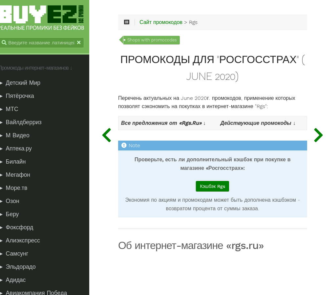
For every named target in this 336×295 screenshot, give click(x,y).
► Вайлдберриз (27, 123)
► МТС (15, 109)
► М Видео (20, 136)
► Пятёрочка (23, 96)
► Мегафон (21, 175)
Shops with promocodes (163, 41)
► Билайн (19, 162)
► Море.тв (19, 188)
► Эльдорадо (24, 267)
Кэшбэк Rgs (217, 187)
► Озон (15, 201)
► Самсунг (20, 254)
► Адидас (19, 280)
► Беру (15, 215)
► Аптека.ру (22, 149)
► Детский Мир (26, 83)
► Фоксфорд (22, 228)
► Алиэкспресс (26, 241)
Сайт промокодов (172, 24)
